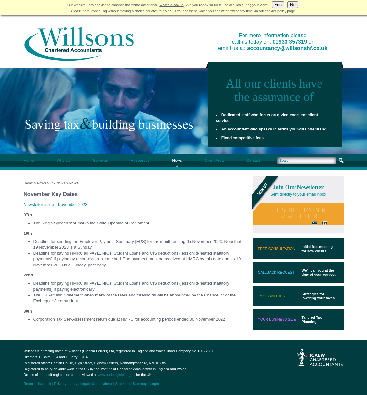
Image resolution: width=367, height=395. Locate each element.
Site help (122, 384)
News (177, 160)
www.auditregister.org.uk (116, 375)
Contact (253, 160)
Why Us (63, 160)
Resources (140, 160)
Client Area (214, 160)
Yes (278, 4)
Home (29, 160)
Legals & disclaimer (96, 384)
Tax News (57, 183)
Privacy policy (65, 384)
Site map (140, 384)
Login (154, 384)
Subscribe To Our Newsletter (298, 214)
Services (100, 160)
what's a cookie (171, 5)
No (293, 4)
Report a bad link (37, 384)
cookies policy (275, 11)
